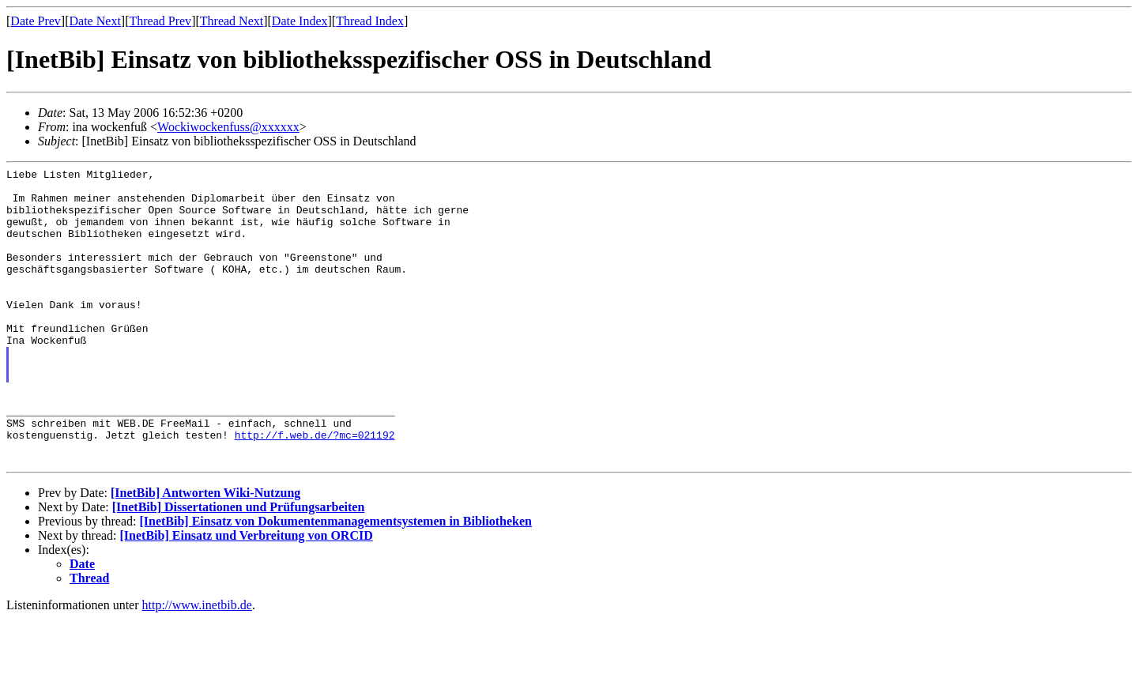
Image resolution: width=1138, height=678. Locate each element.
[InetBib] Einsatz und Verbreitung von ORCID (246, 594)
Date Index (300, 21)
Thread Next (231, 21)
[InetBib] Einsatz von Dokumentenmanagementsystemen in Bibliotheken (335, 580)
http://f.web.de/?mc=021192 (315, 489)
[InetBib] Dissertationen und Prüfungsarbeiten (238, 566)
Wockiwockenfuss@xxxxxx (228, 127)
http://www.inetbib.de (197, 664)
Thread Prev (160, 21)
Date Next (95, 21)
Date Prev (35, 21)
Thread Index (370, 21)
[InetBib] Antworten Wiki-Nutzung (205, 552)
